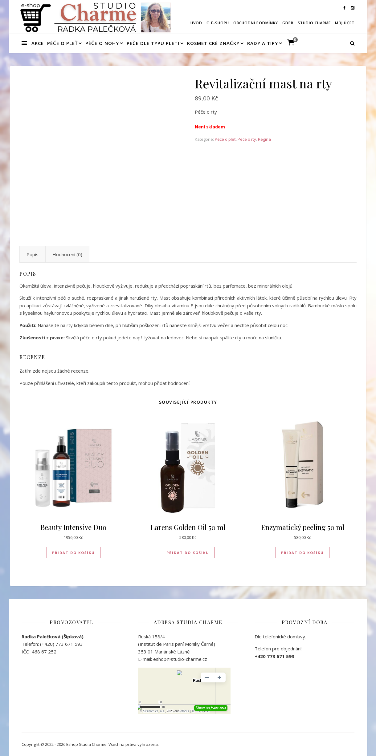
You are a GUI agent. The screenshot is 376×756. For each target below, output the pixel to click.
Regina (264, 139)
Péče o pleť (62, 43)
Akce (37, 43)
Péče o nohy (102, 43)
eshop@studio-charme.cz (180, 659)
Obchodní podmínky (255, 23)
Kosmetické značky (213, 43)
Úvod (196, 23)
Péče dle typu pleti (153, 43)
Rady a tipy (262, 43)
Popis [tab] (33, 254)
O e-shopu (217, 23)
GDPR (287, 23)
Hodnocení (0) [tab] (67, 254)
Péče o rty (247, 139)
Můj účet (344, 23)
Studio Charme (314, 23)
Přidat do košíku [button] (73, 552)
